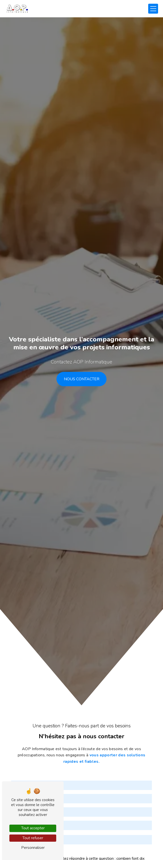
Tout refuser (32, 838)
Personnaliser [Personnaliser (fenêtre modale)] (33, 847)
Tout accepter (33, 828)
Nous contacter (81, 379)
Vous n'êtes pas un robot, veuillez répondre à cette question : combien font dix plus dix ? (78, 842)
